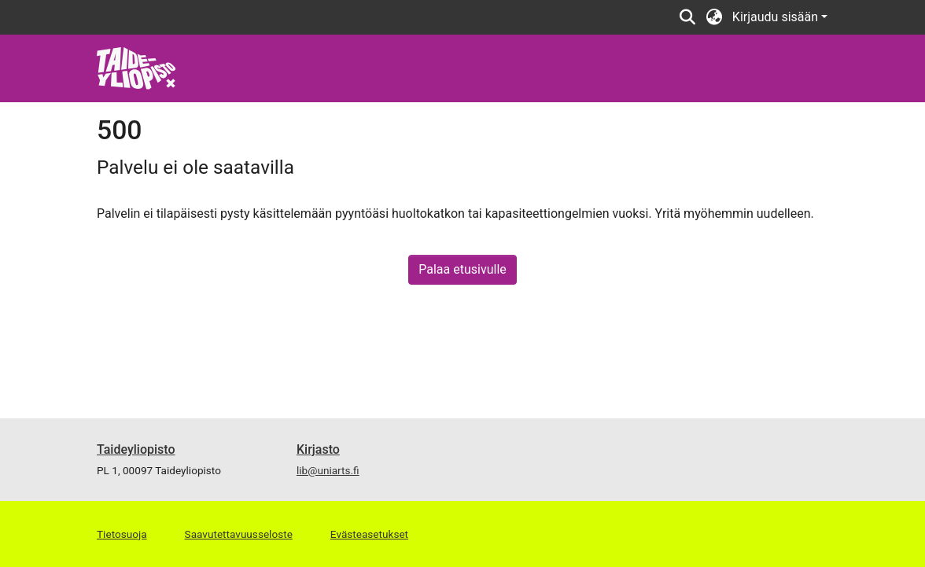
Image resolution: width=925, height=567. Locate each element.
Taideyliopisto (136, 449)
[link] (136, 67)
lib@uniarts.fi (328, 470)
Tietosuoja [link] (122, 534)
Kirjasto (318, 449)
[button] (688, 17)
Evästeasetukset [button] (369, 534)
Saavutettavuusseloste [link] (239, 534)
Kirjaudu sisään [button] (776, 16)
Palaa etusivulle (462, 269)
